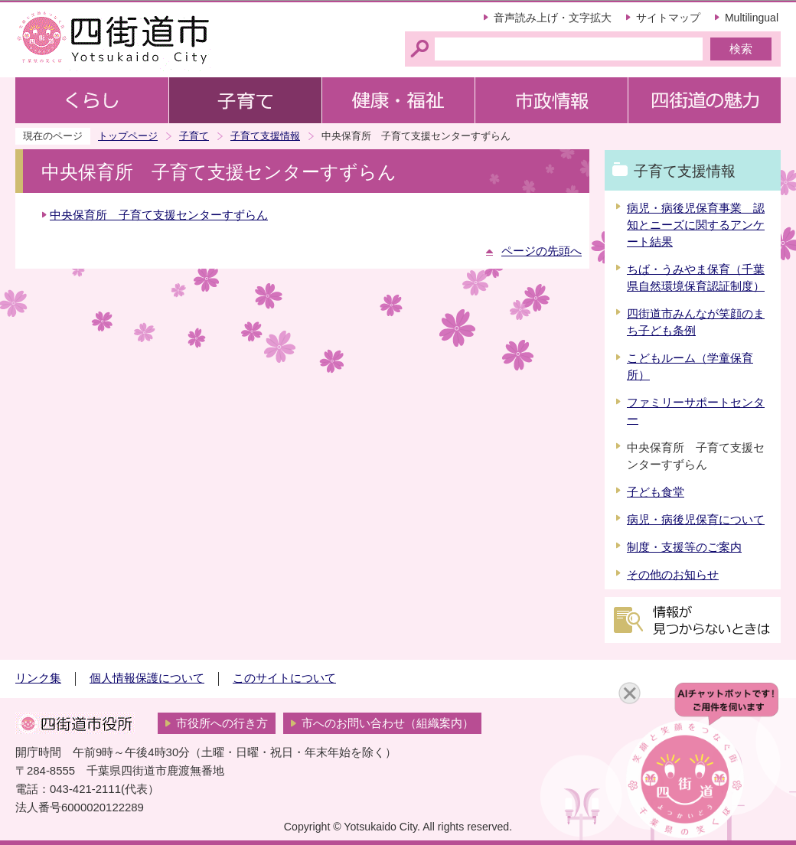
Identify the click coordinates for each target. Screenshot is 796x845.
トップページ (128, 136)
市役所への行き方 (222, 723)
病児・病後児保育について (696, 520)
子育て (194, 136)
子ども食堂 (655, 492)
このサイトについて (284, 678)
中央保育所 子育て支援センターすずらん (159, 215)
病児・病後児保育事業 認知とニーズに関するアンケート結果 (696, 225)
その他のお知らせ (673, 575)
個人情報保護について (147, 678)
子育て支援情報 (265, 136)
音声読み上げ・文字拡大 (553, 17)
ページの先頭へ (541, 251)
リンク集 (38, 678)
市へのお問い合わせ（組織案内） (388, 723)
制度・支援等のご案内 (684, 547)
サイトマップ (668, 17)
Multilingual (751, 17)
